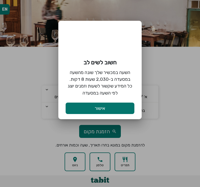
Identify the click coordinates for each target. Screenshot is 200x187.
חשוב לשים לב (100, 62)
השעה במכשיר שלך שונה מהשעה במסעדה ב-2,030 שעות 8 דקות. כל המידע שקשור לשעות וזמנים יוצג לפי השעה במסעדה (100, 83)
